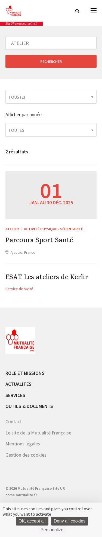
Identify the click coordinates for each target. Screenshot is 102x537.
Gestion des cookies (26, 455)
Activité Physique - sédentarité (53, 228)
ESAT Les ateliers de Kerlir (46, 278)
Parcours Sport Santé (39, 241)
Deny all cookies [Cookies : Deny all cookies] (70, 521)
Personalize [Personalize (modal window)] (52, 529)
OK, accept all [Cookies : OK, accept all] (32, 521)
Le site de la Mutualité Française (38, 433)
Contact (13, 421)
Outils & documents (29, 406)
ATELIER (12, 228)
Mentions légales (22, 443)
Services (15, 395)
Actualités (18, 384)
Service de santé (19, 288)
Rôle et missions (25, 373)
